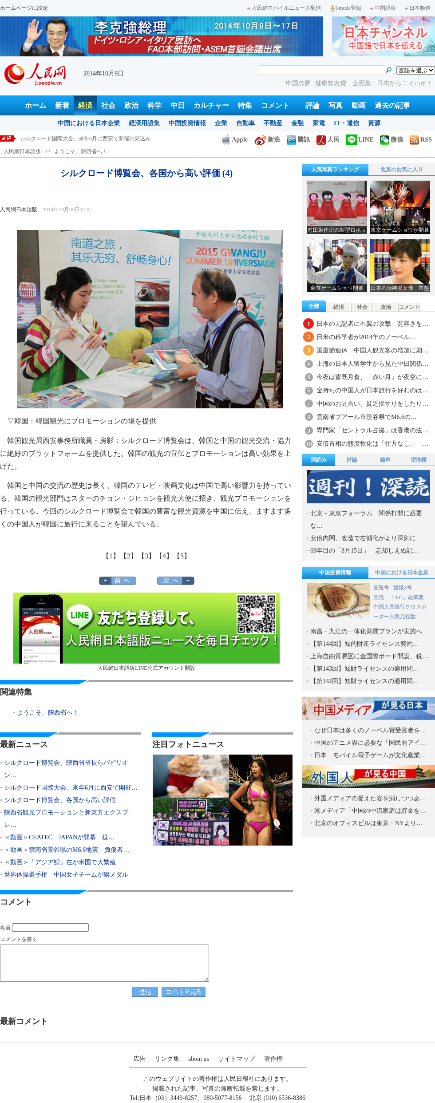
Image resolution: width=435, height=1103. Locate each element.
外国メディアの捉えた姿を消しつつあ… (370, 798)
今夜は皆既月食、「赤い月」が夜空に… (372, 377)
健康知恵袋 (331, 83)
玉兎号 (381, 588)
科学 (154, 105)
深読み (319, 460)
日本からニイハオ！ (405, 83)
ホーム (35, 105)
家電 (318, 123)
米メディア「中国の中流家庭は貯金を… (370, 810)
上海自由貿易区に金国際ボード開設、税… (369, 656)
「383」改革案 (406, 597)
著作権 (273, 1059)
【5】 (182, 556)
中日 (177, 105)
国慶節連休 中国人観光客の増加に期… (372, 350)
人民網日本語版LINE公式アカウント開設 (146, 632)
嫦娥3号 (402, 588)
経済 (85, 105)
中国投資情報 (187, 123)
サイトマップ (236, 1059)
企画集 (362, 83)
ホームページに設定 (24, 8)
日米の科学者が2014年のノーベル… (366, 337)
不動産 (273, 123)
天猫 (379, 597)
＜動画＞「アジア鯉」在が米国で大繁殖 (60, 862)
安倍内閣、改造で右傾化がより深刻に (363, 538)
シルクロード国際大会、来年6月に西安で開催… (71, 787)
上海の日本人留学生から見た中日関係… (372, 363)
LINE (359, 139)
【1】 (111, 556)
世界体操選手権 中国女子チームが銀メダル (66, 874)
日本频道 (418, 8)
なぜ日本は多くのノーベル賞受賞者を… (370, 730)
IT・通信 (346, 123)
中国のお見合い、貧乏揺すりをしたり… (372, 403)
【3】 (146, 556)
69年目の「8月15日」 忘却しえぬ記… (364, 550)
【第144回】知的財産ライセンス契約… (364, 643)
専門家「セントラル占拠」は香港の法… (372, 430)
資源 (374, 123)
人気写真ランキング (335, 169)
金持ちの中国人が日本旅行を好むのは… (372, 390)
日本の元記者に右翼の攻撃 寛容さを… (372, 323)
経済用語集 (144, 123)
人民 (328, 139)
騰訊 (298, 139)
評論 (312, 105)
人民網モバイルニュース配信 (284, 8)
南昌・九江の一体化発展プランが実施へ (366, 631)
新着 (62, 105)
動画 (359, 105)
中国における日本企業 (89, 123)
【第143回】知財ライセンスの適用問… (364, 668)
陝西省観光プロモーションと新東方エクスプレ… (66, 818)
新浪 (267, 139)
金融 (297, 123)
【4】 (164, 556)
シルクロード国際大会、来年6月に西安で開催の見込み (85, 138)
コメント (275, 105)
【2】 (129, 556)
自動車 (245, 123)
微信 (391, 139)
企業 (221, 123)
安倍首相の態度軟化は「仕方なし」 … (372, 443)
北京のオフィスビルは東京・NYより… (368, 823)
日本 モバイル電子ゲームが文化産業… (370, 755)
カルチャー (211, 105)
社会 (108, 105)
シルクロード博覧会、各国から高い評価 (60, 800)
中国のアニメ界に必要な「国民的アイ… (370, 742)
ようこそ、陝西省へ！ (80, 151)
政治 (131, 105)
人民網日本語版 (22, 151)
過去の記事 (392, 105)
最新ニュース (24, 744)
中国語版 (383, 8)
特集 (245, 105)
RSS (421, 139)
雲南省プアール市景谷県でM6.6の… (366, 417)
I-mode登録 (345, 8)
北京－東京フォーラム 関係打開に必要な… (366, 519)
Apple (235, 139)
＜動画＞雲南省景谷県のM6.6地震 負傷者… (66, 849)
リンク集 (166, 1059)
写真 (335, 105)
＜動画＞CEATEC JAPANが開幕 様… (59, 837)
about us (198, 1059)
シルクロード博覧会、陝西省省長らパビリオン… (66, 769)
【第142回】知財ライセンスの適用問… (364, 681)
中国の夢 (298, 83)
